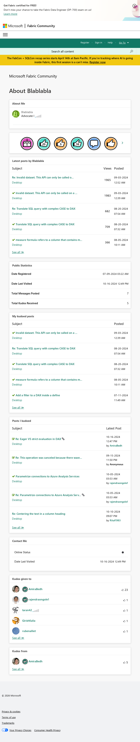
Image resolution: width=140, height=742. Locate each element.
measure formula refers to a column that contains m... (49, 240)
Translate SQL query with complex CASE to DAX (45, 224)
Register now (98, 62)
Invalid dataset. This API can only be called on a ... (46, 193)
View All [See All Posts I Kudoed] (18, 527)
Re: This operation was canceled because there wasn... (48, 457)
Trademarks (8, 722)
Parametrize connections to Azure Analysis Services (47, 476)
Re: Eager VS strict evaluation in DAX (38, 439)
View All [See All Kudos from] (18, 669)
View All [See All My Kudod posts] (18, 407)
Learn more (10, 14)
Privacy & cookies (11, 711)
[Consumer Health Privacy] (47, 730)
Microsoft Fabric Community (33, 75)
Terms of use (9, 717)
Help (110, 42)
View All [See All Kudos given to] (18, 638)
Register (85, 42)
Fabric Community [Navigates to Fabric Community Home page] (41, 26)
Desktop (17, 182)
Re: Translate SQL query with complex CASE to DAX (43, 208)
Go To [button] (122, 42)
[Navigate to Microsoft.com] (13, 26)
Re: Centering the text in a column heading (38, 513)
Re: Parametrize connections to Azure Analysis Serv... (48, 495)
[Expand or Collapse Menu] (5, 34)
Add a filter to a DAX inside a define (38, 395)
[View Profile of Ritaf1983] (115, 520)
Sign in (98, 42)
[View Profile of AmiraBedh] (116, 445)
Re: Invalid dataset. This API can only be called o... (43, 177)
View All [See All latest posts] (18, 252)
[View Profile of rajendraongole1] (119, 483)
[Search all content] (92, 51)
